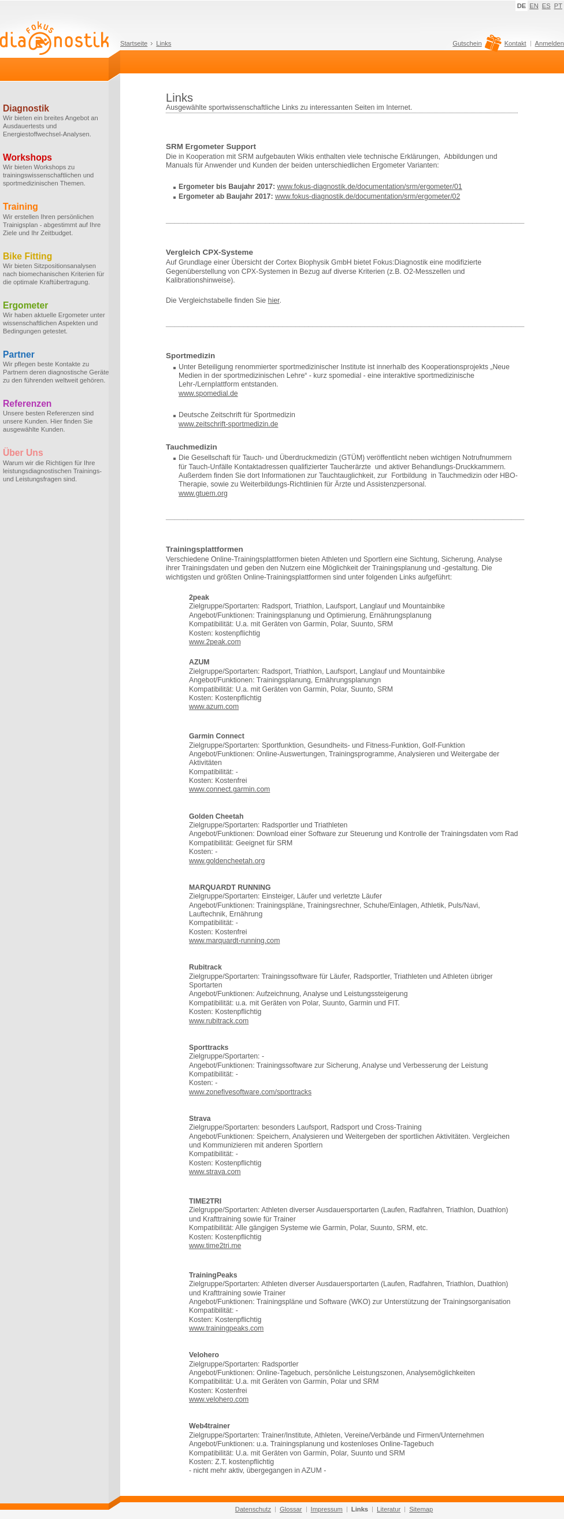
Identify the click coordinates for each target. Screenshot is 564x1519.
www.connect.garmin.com (229, 789)
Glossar (291, 1509)
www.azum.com (214, 707)
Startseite (133, 43)
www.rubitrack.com (218, 1021)
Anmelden (549, 43)
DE (521, 5)
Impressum (327, 1509)
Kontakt (515, 43)
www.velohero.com (218, 1399)
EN (534, 5)
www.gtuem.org (203, 493)
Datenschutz (253, 1509)
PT (558, 5)
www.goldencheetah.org (227, 861)
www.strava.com (215, 1172)
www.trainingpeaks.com (226, 1328)
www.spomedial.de (208, 393)
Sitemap (421, 1509)
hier (274, 300)
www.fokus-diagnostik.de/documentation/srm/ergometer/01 (369, 187)
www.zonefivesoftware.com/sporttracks (250, 1092)
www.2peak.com (215, 642)
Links (163, 43)
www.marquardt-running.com (234, 941)
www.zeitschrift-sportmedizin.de (228, 424)
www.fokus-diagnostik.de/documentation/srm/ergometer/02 (367, 196)
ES (546, 5)
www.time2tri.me (215, 1246)
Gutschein (475, 46)
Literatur (388, 1509)
